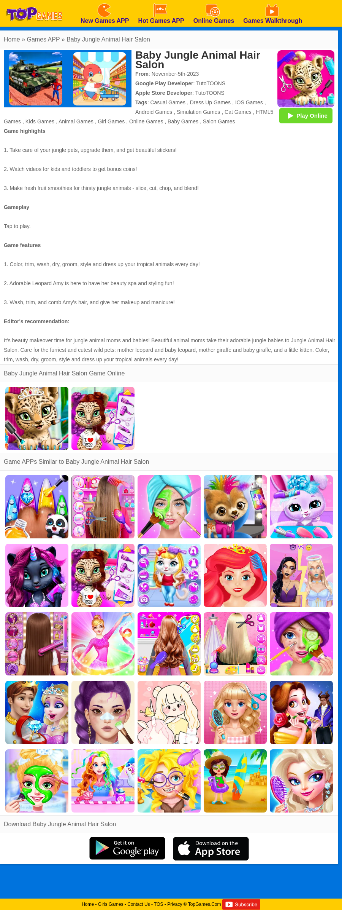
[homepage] (34, 2)
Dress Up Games (210, 102)
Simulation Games (198, 112)
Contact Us (138, 904)
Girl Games (111, 121)
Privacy (174, 904)
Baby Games (183, 121)
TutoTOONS (210, 83)
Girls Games (111, 904)
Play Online (306, 115)
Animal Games (76, 121)
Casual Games (167, 102)
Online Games (146, 121)
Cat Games (238, 112)
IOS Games (249, 102)
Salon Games (219, 121)
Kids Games (39, 121)
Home (12, 39)
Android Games (153, 112)
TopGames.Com (204, 904)
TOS (158, 904)
